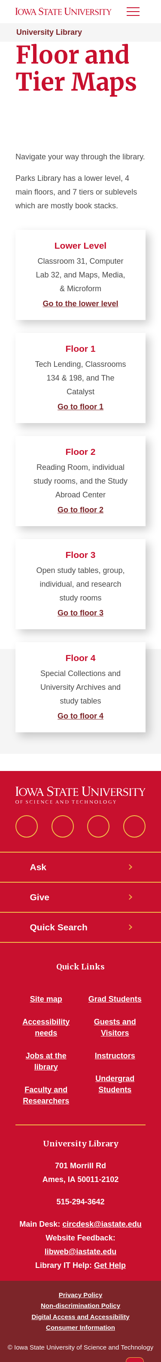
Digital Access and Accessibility (80, 1316)
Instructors (115, 1055)
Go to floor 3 (80, 613)
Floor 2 (80, 452)
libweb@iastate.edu (81, 1251)
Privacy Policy (81, 1294)
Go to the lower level (80, 303)
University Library (49, 32)
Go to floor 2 (80, 510)
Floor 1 (80, 348)
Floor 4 (80, 658)
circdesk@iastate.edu (102, 1224)
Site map (46, 999)
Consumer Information (80, 1327)
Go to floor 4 (80, 716)
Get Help (110, 1265)
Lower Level (80, 245)
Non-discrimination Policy (80, 1305)
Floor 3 (80, 555)
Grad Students (115, 999)
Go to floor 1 (80, 406)
